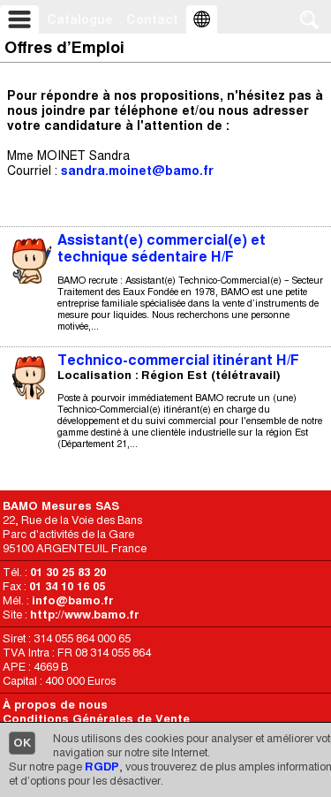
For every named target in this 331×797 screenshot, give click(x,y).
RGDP (102, 766)
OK (22, 742)
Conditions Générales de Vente (96, 718)
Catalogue (80, 19)
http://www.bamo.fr (84, 614)
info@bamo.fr (73, 600)
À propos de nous (55, 704)
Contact (152, 19)
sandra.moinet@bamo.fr (137, 170)
